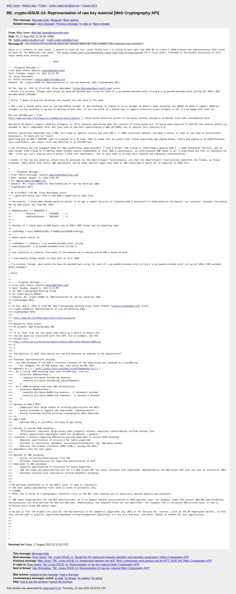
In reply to (85, 23)
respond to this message (44, 574)
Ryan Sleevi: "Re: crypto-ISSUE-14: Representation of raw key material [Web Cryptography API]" (83, 564)
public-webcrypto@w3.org (64, 5)
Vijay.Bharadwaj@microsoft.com (92, 88)
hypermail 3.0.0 (52, 588)
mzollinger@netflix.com (63, 175)
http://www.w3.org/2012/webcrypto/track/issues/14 (44, 318)
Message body (40, 20)
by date (59, 578)
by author (97, 578)
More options (71, 20)
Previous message (67, 23)
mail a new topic (69, 574)
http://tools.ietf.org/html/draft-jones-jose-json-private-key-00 (102, 52)
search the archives (61, 581)
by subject (84, 578)
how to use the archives (34, 581)
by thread (70, 578)
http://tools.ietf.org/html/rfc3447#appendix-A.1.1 (66, 368)
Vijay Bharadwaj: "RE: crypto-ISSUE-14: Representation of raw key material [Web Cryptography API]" (91, 568)
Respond (56, 20)
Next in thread (101, 23)
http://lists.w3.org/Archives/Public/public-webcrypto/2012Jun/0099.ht (57, 341)
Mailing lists (29, 5)
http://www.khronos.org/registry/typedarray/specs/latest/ (44, 118)
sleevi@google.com (53, 70)
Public (42, 5)
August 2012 (89, 5)
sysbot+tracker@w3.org (125, 306)
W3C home (13, 5)
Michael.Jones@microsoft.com (50, 32)
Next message (46, 23)
